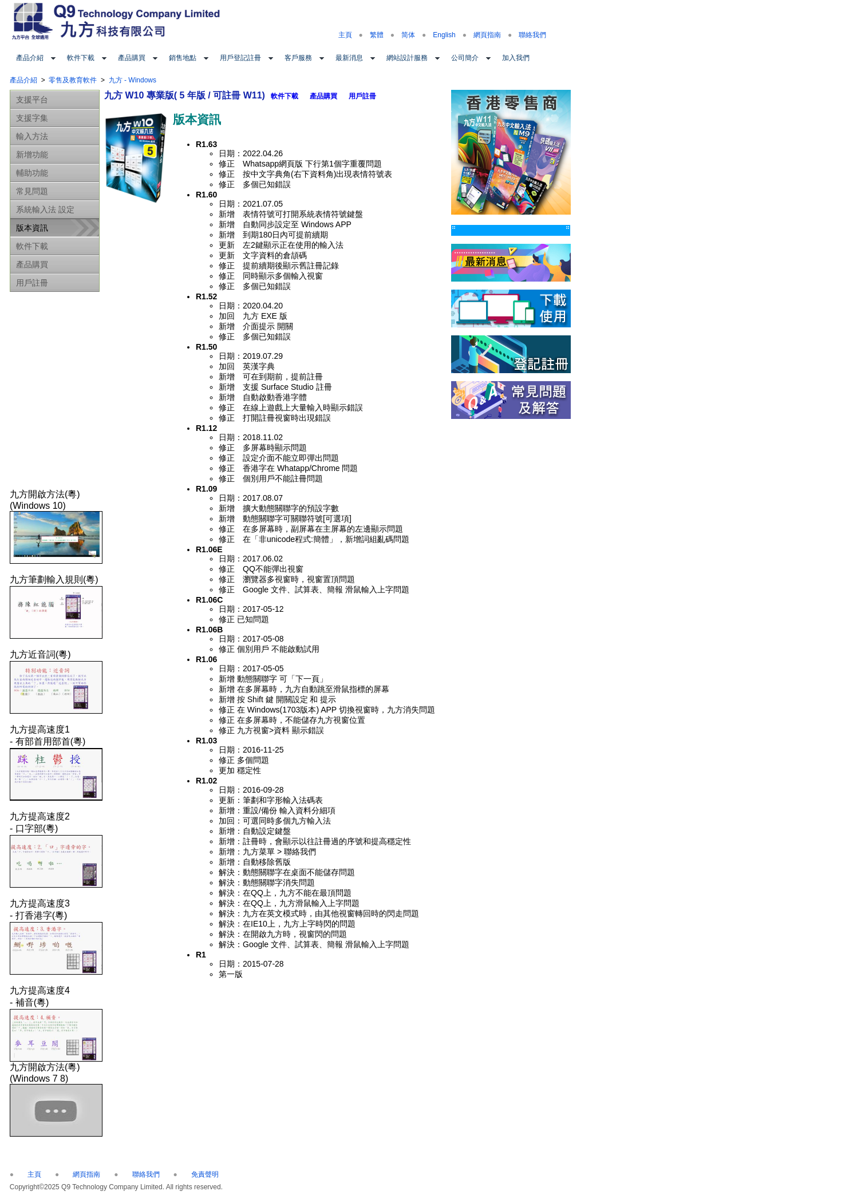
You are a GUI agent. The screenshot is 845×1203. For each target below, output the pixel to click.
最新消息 (349, 58)
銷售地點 (182, 58)
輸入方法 (32, 136)
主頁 (345, 35)
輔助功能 (32, 172)
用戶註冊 (32, 282)
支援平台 (32, 99)
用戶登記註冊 (240, 58)
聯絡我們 (532, 35)
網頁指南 (487, 35)
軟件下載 (80, 58)
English (444, 35)
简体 (408, 35)
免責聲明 (205, 1174)
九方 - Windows (132, 80)
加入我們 (516, 58)
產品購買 (131, 58)
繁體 (377, 35)
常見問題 (32, 191)
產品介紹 (30, 58)
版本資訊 (32, 227)
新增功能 (32, 154)
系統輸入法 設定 (45, 209)
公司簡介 (465, 58)
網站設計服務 (407, 58)
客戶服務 (298, 58)
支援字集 (32, 117)
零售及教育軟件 (73, 80)
